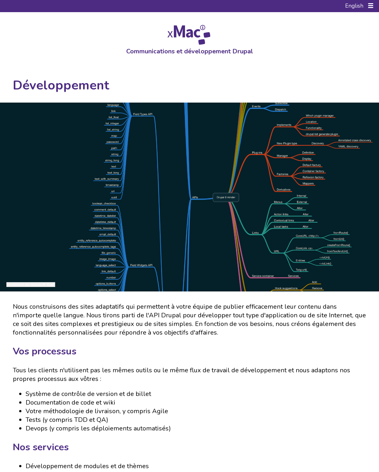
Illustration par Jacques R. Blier (30, 284)
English (354, 6)
